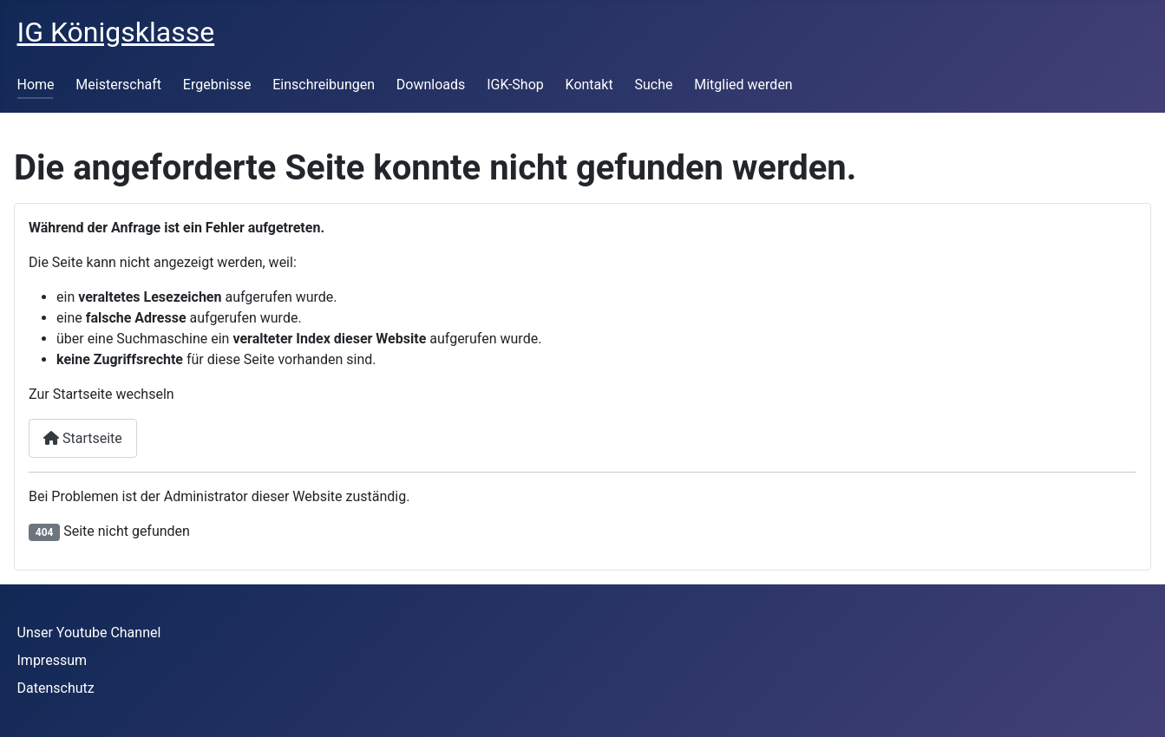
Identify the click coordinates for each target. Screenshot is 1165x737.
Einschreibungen (323, 84)
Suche (653, 84)
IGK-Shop (515, 84)
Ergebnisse (217, 84)
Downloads (430, 84)
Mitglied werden (743, 84)
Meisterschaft (118, 84)
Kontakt (589, 84)
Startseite (82, 438)
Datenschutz (56, 688)
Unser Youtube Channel (89, 632)
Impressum (52, 660)
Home (36, 84)
